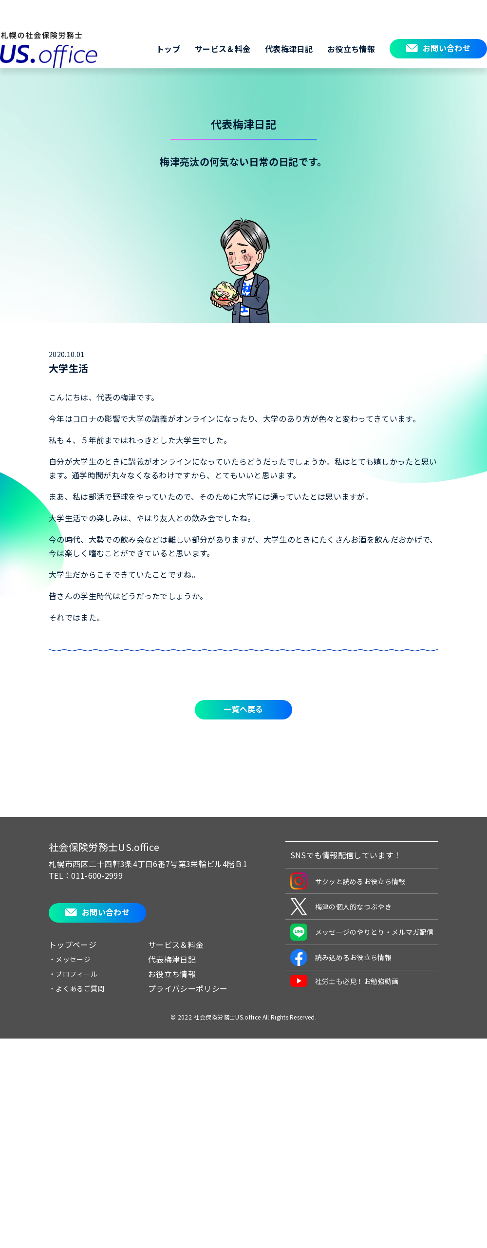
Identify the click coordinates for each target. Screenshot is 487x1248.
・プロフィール (73, 974)
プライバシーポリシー (187, 988)
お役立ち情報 (351, 49)
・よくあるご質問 (77, 988)
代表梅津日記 (289, 49)
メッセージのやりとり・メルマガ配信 (361, 932)
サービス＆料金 (222, 49)
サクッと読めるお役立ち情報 (348, 880)
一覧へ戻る (243, 709)
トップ (168, 49)
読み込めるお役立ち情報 (341, 957)
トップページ (72, 944)
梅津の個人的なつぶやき (341, 906)
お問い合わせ (446, 48)
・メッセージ (70, 959)
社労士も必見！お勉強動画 (344, 981)
